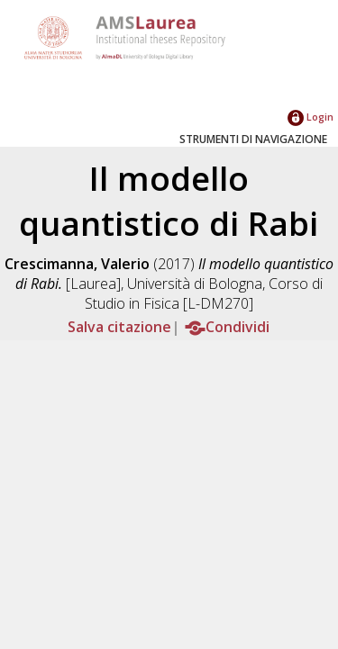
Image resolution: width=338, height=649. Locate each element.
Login (310, 116)
